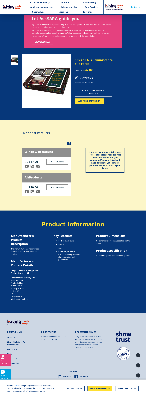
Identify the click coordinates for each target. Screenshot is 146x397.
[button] (25, 81)
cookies (17, 385)
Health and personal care (41, 7)
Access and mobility (40, 2)
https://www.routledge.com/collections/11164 (25, 272)
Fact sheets (88, 12)
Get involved (38, 12)
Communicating (88, 2)
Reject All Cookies (73, 388)
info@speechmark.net (19, 299)
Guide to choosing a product (93, 92)
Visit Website (57, 161)
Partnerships (13, 363)
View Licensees (42, 42)
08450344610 (16, 296)
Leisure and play (69, 7)
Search (135, 7)
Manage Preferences (100, 388)
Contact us (12, 358)
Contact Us (52, 339)
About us (63, 12)
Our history (12, 349)
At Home (65, 2)
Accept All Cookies (127, 388)
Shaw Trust (12, 337)
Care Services (91, 7)
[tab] (36, 131)
